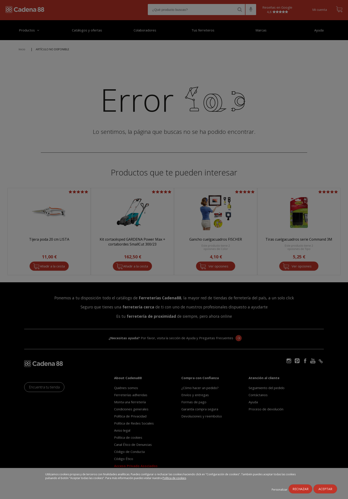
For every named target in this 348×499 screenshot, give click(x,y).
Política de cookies (174, 478)
